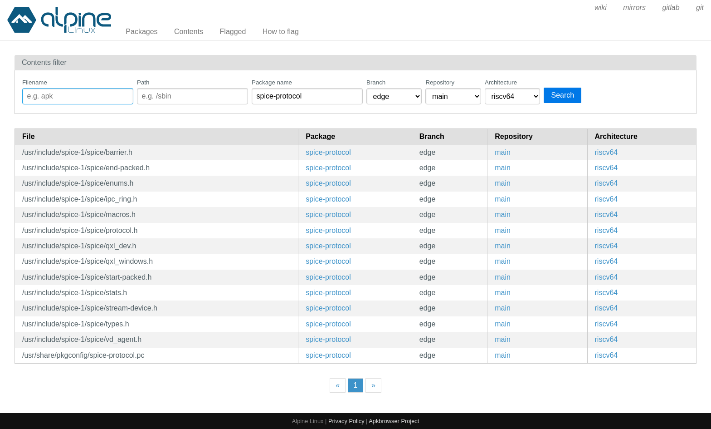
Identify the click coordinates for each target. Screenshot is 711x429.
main (503, 152)
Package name (272, 82)
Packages (141, 31)
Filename (34, 82)
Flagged (233, 31)
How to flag (281, 31)
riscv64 (606, 152)
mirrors (634, 7)
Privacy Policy (346, 421)
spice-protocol (328, 152)
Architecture (501, 82)
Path (143, 82)
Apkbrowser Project (394, 421)
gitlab (670, 7)
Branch (375, 82)
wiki (600, 7)
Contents (188, 31)
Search (562, 95)
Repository (439, 82)
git (700, 7)
